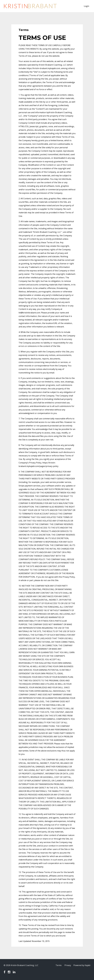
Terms (59, 965)
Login (86, 6)
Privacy (68, 965)
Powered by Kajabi (81, 965)
